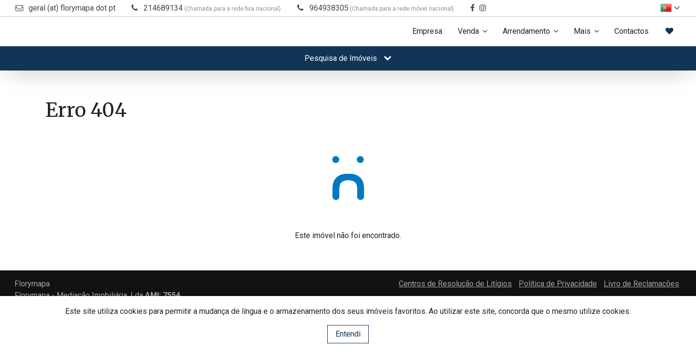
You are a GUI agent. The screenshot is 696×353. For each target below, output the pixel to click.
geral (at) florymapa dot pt (72, 8)
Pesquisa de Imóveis (348, 58)
